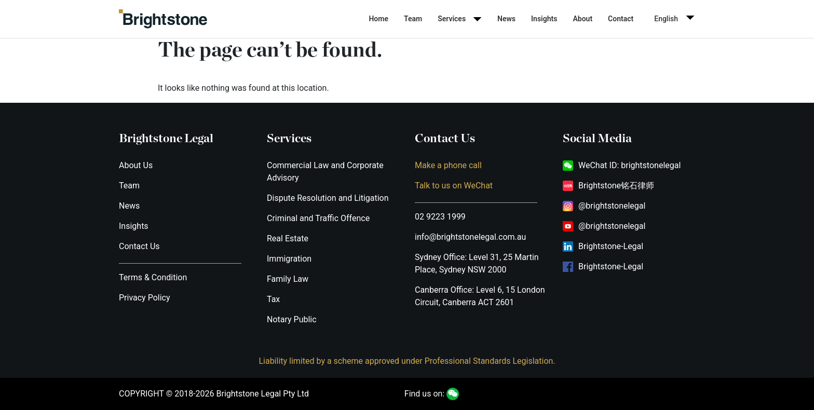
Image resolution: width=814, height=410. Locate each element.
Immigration (289, 259)
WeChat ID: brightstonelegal (629, 165)
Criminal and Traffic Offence (318, 218)
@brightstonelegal (611, 206)
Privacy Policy (144, 298)
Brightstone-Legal (610, 246)
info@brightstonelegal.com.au (470, 237)
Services (452, 19)
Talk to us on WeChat (454, 185)
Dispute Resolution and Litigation (328, 198)
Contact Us (139, 246)
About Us (136, 165)
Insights (544, 19)
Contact (620, 19)
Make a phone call (448, 165)
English (666, 19)
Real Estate (287, 238)
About (582, 19)
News (506, 19)
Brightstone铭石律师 (616, 185)
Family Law (287, 279)
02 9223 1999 (440, 217)
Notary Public (292, 319)
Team (413, 19)
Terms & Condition (153, 277)
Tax (273, 299)
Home (378, 19)
